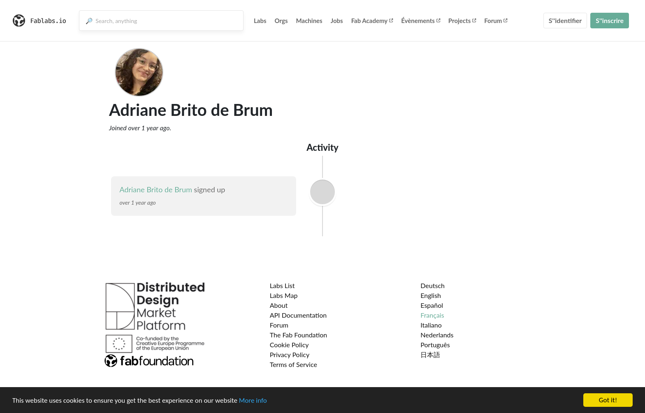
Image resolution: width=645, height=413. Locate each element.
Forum (495, 20)
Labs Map (284, 295)
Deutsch (432, 285)
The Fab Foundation (298, 335)
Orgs (281, 20)
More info (253, 400)
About (279, 305)
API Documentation (298, 315)
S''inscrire (610, 20)
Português (435, 344)
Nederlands (436, 335)
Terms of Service (293, 364)
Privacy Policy (290, 354)
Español (431, 305)
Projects (462, 20)
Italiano (431, 325)
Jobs (337, 20)
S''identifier (565, 20)
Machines (309, 20)
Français (432, 315)
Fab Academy (372, 20)
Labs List (282, 285)
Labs (260, 20)
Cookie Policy (289, 344)
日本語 (430, 354)
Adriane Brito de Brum (155, 189)
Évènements (420, 20)
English (430, 295)
